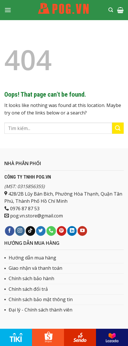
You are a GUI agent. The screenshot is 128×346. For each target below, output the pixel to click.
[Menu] (7, 10)
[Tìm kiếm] (110, 10)
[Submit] (118, 128)
